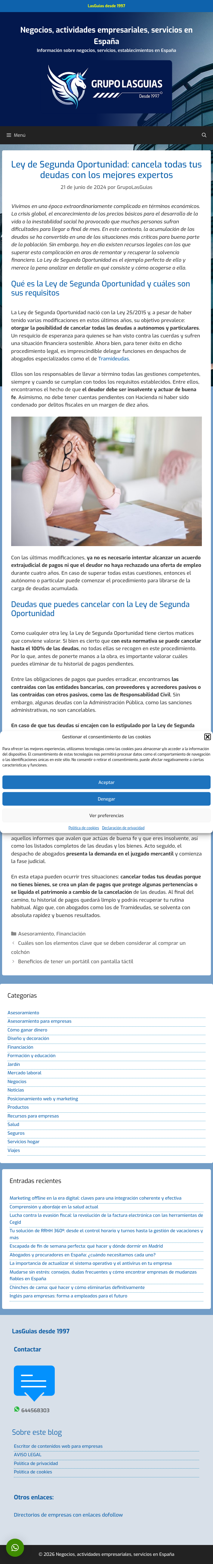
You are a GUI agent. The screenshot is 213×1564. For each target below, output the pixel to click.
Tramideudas (113, 358)
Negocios (17, 1082)
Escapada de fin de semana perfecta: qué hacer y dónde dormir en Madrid (86, 1246)
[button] (208, 737)
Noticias (16, 1090)
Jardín (14, 1064)
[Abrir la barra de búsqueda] (204, 135)
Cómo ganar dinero (27, 1030)
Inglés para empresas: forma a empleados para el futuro (68, 1296)
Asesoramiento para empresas (40, 1021)
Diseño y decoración (28, 1038)
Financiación (70, 933)
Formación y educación (32, 1056)
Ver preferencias (106, 815)
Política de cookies (84, 828)
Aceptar (106, 782)
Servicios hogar (23, 1142)
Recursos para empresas (33, 1116)
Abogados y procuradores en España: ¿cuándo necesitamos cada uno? (83, 1255)
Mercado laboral (24, 1073)
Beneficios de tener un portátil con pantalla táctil (75, 961)
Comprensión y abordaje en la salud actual (54, 1207)
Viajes (14, 1150)
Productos (18, 1107)
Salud (13, 1124)
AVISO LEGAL (27, 1455)
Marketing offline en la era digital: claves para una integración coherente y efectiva (95, 1198)
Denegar (106, 799)
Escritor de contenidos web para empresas (58, 1446)
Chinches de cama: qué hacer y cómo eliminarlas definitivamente (77, 1287)
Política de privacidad (36, 1463)
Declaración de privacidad (123, 828)
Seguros (16, 1133)
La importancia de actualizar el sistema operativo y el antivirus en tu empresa (91, 1263)
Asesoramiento (36, 933)
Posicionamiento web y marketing (43, 1099)
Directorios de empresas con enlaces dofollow (68, 1514)
